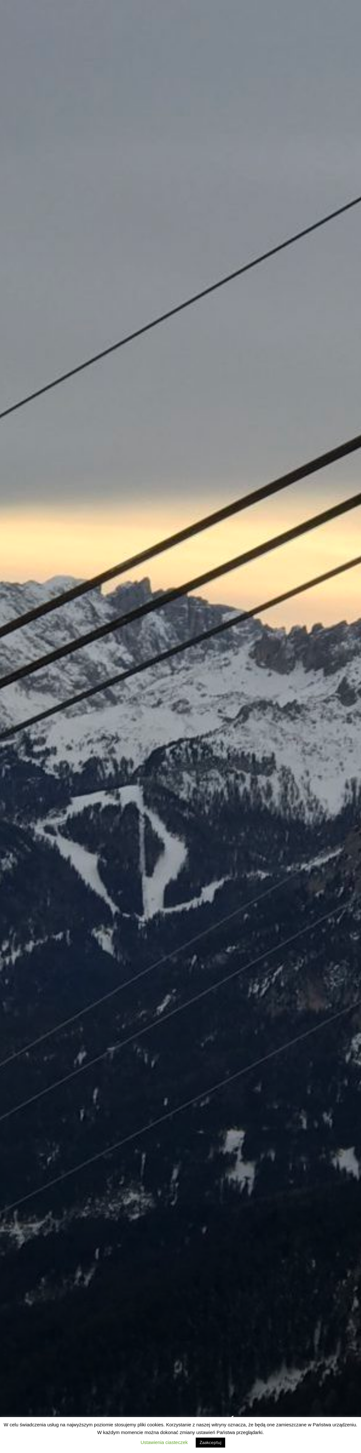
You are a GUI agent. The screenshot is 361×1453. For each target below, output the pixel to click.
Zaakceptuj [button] (210, 1442)
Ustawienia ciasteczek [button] (164, 1442)
